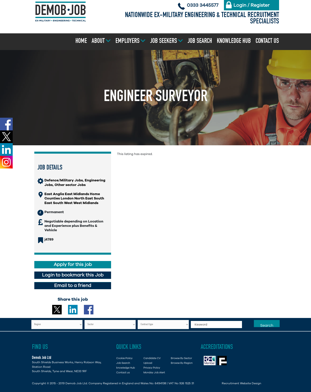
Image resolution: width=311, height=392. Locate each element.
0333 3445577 (202, 5)
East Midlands (77, 194)
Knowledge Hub (234, 41)
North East (83, 198)
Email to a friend (72, 285)
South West (63, 202)
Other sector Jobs (70, 184)
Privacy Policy (151, 367)
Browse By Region (182, 363)
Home (81, 41)
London (67, 198)
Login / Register (251, 5)
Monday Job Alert (154, 372)
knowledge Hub (125, 367)
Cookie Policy (124, 358)
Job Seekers (163, 41)
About (98, 41)
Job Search (200, 41)
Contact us (267, 41)
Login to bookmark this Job (73, 275)
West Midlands (85, 202)
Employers (127, 41)
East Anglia (54, 194)
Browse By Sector (181, 358)
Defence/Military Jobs (63, 180)
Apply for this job (73, 264)
